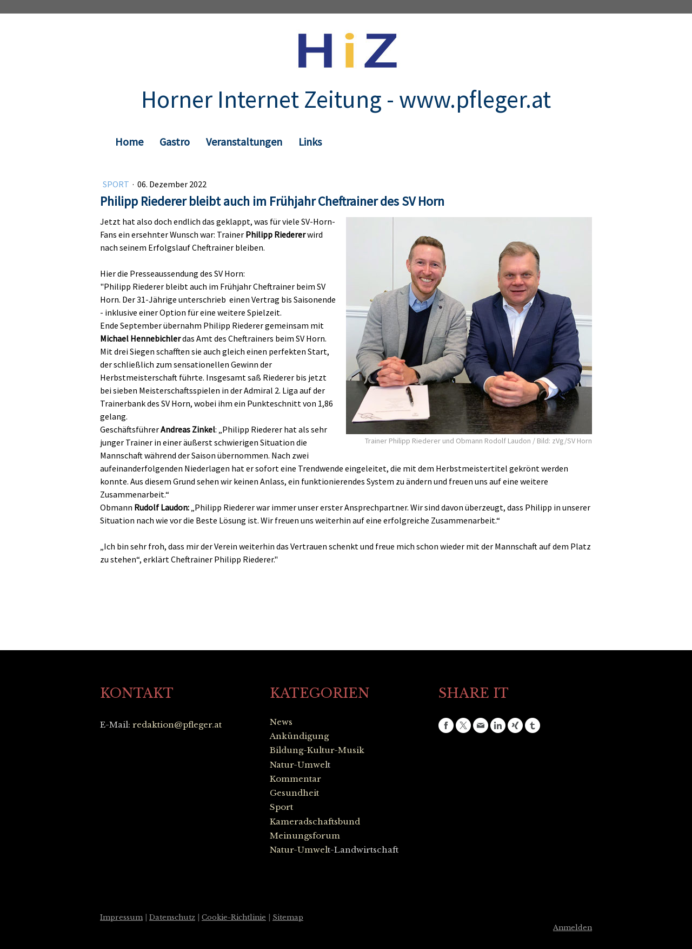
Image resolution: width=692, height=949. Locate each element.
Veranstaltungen (244, 141)
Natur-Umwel (299, 765)
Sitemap (287, 917)
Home (129, 141)
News (281, 722)
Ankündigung (299, 736)
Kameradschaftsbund (315, 821)
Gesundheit (294, 793)
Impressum (121, 917)
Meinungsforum (305, 835)
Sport (117, 184)
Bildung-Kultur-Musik (317, 750)
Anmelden (572, 928)
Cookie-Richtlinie (234, 917)
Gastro (174, 141)
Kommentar (295, 779)
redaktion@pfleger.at (177, 724)
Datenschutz (172, 917)
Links (310, 141)
